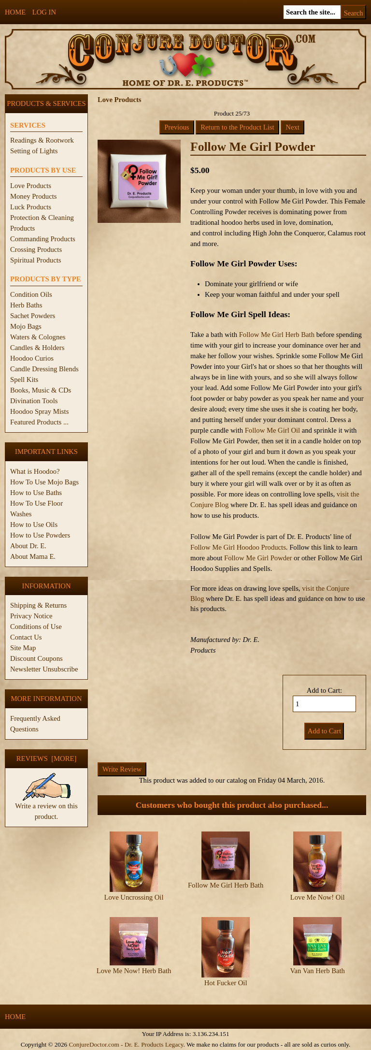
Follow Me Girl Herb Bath (276, 334)
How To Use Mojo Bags (44, 482)
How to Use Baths (36, 492)
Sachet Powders (32, 316)
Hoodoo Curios (32, 358)
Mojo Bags (26, 326)
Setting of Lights (34, 151)
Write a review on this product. (46, 807)
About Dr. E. (28, 546)
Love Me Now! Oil (317, 897)
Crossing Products (36, 249)
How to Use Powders (40, 535)
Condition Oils (31, 294)
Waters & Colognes (37, 337)
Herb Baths (26, 305)
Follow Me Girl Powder (258, 558)
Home (15, 12)
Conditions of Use (36, 626)
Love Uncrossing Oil (134, 897)
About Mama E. (33, 556)
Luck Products (30, 207)
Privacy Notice (31, 616)
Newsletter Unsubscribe (44, 669)
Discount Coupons (36, 658)
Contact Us (26, 637)
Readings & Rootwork (42, 140)
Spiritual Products (35, 260)
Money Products (33, 196)
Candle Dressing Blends (44, 369)
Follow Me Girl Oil (272, 430)
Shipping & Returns (38, 605)
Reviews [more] (46, 758)
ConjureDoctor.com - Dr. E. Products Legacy (126, 1044)
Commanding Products (42, 239)
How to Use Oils (33, 524)
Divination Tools (33, 401)
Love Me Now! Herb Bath (134, 971)
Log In (44, 12)
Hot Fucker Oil (225, 983)
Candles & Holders (37, 347)
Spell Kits (24, 379)
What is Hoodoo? (35, 471)
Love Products (30, 186)
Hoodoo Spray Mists (39, 411)
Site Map (23, 648)
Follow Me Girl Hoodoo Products (238, 547)
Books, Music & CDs (40, 390)
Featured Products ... (39, 422)
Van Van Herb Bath (317, 971)
